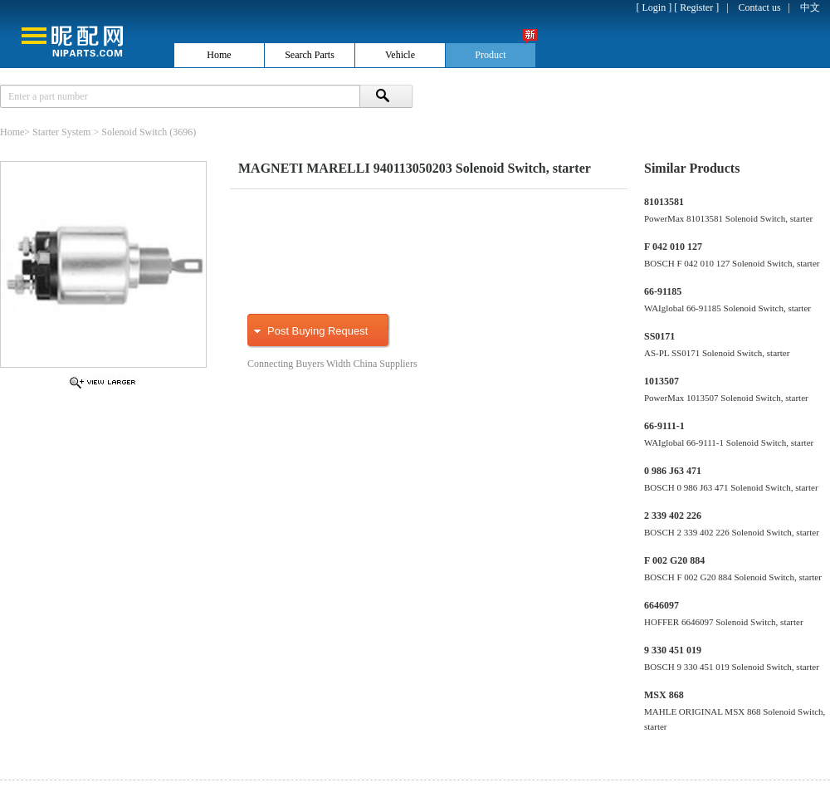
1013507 (661, 381)
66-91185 (662, 291)
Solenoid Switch (134, 132)
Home (12, 132)
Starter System (61, 132)
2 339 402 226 (672, 515)
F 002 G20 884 (674, 560)
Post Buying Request (317, 331)
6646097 (661, 605)
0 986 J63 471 (672, 471)
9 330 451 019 (672, 650)
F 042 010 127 (673, 246)
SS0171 (659, 336)
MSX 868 (664, 695)
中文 (810, 7)
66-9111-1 (664, 426)
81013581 (664, 202)
